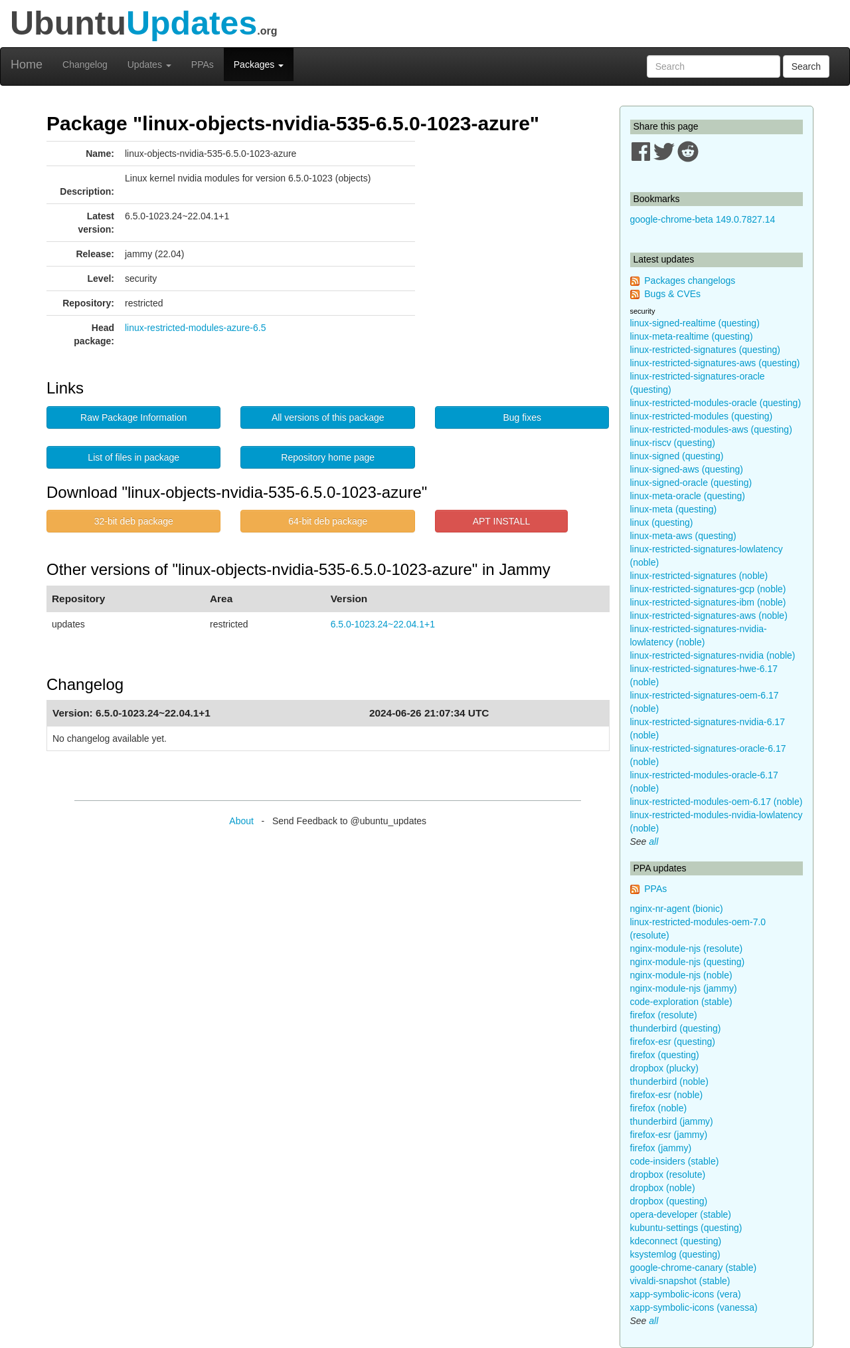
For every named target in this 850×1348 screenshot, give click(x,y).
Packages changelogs (689, 280)
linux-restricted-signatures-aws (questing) (715, 363)
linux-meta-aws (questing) (683, 535)
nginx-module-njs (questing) (687, 961)
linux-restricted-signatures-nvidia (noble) (713, 655)
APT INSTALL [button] (502, 521)
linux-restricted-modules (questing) (701, 416)
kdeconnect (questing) (676, 1241)
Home (26, 64)
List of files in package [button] (133, 457)
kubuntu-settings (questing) (686, 1227)
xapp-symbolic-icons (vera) (685, 1294)
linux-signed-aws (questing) (686, 469)
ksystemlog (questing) (675, 1254)
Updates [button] (149, 64)
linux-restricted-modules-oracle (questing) (716, 402)
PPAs (202, 64)
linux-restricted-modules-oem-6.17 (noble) (716, 801)
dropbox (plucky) (664, 1068)
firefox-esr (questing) (672, 1041)
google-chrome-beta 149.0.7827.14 (703, 219)
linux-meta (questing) (673, 509)
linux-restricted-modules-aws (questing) (711, 429)
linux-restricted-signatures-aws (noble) (709, 615)
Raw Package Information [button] (133, 417)
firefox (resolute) (663, 1015)
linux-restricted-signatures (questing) (705, 349)
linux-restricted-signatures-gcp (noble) (708, 589)
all (653, 841)
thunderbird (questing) (675, 1028)
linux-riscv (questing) (672, 442)
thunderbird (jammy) (671, 1121)
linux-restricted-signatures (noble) (699, 575)
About (241, 821)
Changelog (85, 64)
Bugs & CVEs (672, 293)
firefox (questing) (664, 1055)
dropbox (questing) (669, 1201)
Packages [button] (259, 64)
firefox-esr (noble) (666, 1094)
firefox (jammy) (661, 1148)
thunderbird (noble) (669, 1081)
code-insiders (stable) (674, 1161)
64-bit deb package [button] (327, 521)
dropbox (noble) (662, 1187)
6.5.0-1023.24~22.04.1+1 (383, 624)
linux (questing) (661, 522)
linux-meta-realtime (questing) (691, 336)
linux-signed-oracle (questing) (691, 482)
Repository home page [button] (328, 457)
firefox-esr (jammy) (669, 1134)
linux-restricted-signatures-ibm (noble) (708, 602)
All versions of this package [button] (328, 417)
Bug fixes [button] (522, 417)
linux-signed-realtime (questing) (695, 323)
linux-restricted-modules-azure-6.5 (195, 327)
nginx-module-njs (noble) (681, 975)
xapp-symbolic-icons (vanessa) (694, 1307)
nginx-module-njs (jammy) (683, 988)
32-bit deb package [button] (133, 521)
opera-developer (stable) (681, 1214)
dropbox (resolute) (668, 1174)
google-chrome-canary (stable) (693, 1267)
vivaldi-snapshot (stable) (680, 1281)
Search (806, 66)
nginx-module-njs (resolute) (686, 948)
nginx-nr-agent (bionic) (676, 908)
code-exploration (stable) (681, 1001)
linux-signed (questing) (677, 456)
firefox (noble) (658, 1108)
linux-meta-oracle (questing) (688, 496)
